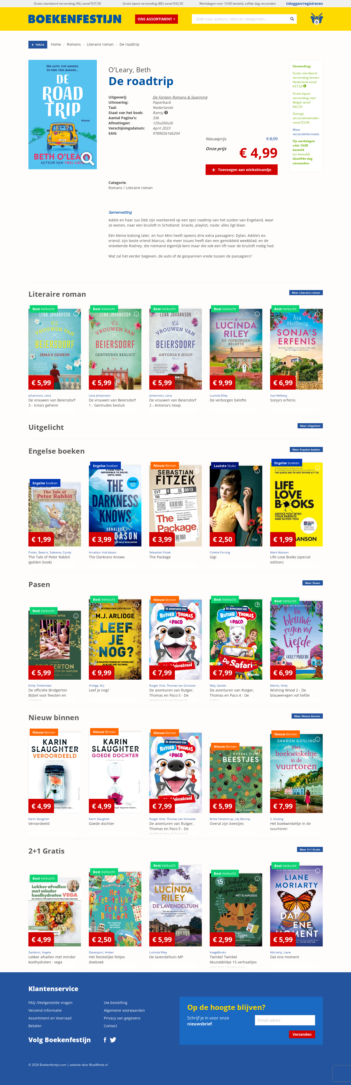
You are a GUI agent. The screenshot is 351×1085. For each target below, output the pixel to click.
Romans (74, 44)
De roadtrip (129, 44)
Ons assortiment (156, 19)
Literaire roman (100, 44)
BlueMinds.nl (98, 1065)
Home (56, 44)
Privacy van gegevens (122, 1018)
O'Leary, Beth (129, 69)
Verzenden (302, 1034)
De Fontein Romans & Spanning (180, 97)
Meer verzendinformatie (306, 131)
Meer (306, 292)
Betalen (35, 1025)
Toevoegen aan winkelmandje (244, 169)
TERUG (38, 44)
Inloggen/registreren (304, 3)
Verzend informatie (45, 1010)
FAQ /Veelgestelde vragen (50, 1002)
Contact (110, 1025)
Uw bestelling (115, 1002)
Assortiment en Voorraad (50, 1018)
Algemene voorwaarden (124, 1010)
